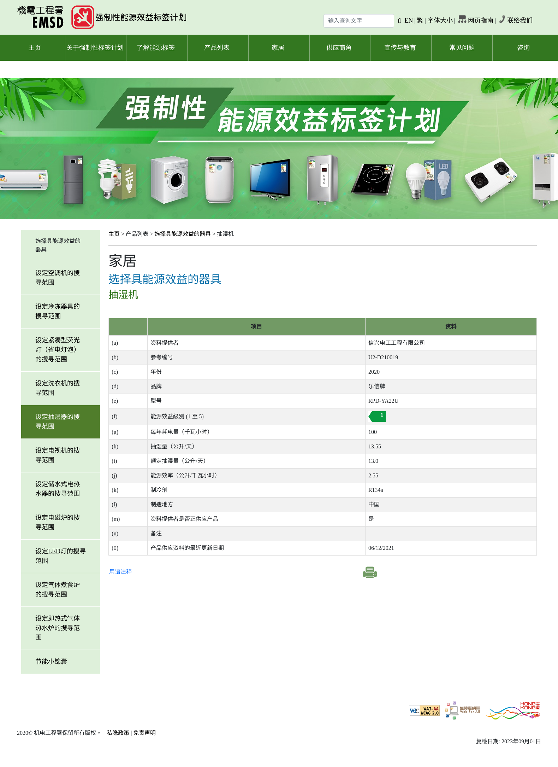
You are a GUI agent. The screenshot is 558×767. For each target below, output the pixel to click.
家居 (278, 47)
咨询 (523, 47)
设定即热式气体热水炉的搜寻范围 (57, 628)
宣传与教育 (400, 47)
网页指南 (480, 20)
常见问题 (462, 47)
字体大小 (440, 20)
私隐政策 (118, 733)
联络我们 (520, 20)
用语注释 (120, 572)
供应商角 (339, 47)
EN (408, 20)
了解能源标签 (156, 47)
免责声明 (144, 733)
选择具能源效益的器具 (182, 234)
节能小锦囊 (51, 661)
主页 (34, 47)
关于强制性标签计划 (95, 47)
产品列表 (217, 47)
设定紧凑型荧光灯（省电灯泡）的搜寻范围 (57, 350)
